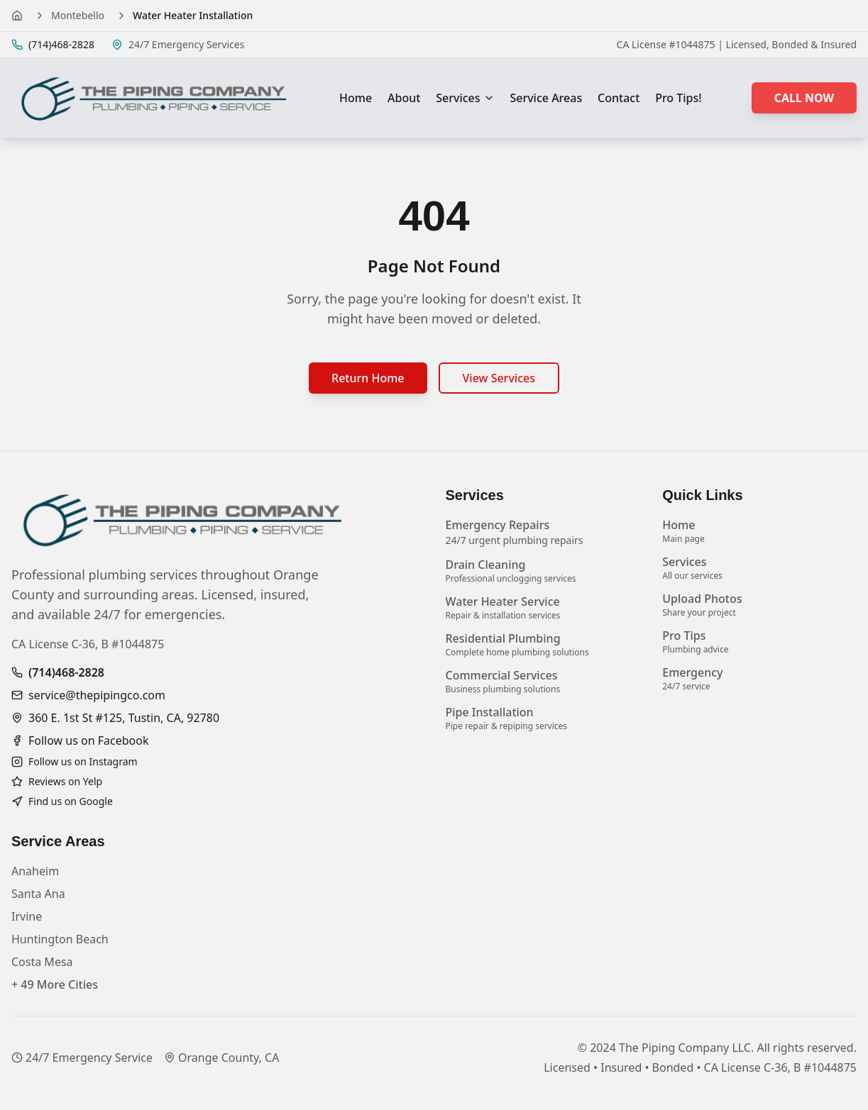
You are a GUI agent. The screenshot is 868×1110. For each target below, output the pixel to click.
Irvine (26, 916)
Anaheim (35, 871)
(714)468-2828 (66, 672)
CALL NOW (804, 98)
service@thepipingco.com (96, 695)
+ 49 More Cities (54, 984)
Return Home (368, 378)
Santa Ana (38, 893)
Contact (618, 98)
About (404, 98)
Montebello (77, 15)
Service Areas (546, 98)
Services (465, 98)
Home (355, 98)
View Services (499, 378)
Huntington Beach (60, 939)
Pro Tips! (678, 98)
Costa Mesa (42, 962)
